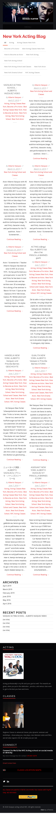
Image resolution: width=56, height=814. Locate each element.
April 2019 (7, 587)
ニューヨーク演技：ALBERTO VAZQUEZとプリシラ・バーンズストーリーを (12, 474)
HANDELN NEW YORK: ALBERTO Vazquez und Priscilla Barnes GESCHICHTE (12, 362)
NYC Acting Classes (33, 73)
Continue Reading (41, 160)
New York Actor (40, 67)
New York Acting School (13, 61)
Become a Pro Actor (11, 49)
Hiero (42, 811)
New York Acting (33, 55)
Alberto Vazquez (14, 98)
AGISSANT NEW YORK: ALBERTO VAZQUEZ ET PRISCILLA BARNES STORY (38, 474)
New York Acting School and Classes (17, 67)
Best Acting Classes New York (34, 49)
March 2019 (7, 590)
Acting (12, 43)
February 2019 (8, 594)
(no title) (6, 621)
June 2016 (7, 598)
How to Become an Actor (13, 55)
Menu (27, 27)
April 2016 (7, 605)
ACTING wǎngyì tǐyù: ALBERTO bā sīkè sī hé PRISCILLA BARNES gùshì (38, 253)
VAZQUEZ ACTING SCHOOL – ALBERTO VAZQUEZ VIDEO (25, 617)
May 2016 (6, 601)
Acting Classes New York (27, 43)
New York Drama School (13, 73)
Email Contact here (9, 764)
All (5, 43)
